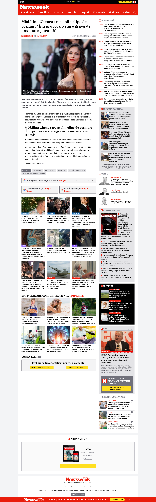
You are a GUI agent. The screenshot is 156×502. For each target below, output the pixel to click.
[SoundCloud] (96, 486)
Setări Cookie (78, 494)
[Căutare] (134, 12)
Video (126, 12)
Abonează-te (125, 2)
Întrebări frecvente (102, 490)
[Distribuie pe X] (80, 180)
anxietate (62, 170)
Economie (99, 12)
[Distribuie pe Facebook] (76, 180)
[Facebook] (59, 486)
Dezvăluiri (44, 12)
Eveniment (27, 12)
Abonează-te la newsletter (116, 388)
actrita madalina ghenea (33, 174)
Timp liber (27, 36)
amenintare (50, 170)
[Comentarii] (93, 180)
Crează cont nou (77, 368)
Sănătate (114, 12)
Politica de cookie (86, 490)
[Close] (130, 499)
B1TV (41, 164)
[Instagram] (78, 486)
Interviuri (73, 12)
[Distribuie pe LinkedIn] (84, 180)
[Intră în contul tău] (134, 2)
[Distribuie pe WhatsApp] (88, 180)
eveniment (37, 170)
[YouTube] (71, 486)
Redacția (42, 490)
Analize (58, 12)
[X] (65, 486)
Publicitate (52, 490)
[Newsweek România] (34, 7)
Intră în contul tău (41, 368)
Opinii (86, 12)
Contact (114, 490)
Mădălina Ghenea (77, 170)
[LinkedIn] (90, 486)
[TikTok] (84, 486)
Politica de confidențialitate (67, 490)
